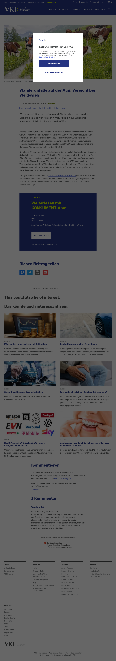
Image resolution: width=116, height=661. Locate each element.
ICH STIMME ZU (54, 63)
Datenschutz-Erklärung (48, 57)
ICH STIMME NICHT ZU (54, 72)
